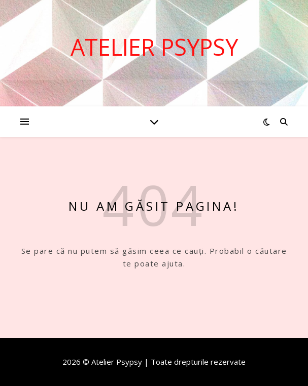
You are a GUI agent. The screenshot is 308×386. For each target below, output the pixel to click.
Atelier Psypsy (154, 46)
